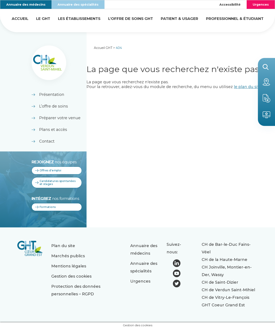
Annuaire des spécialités (78, 4)
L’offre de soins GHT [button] (130, 18)
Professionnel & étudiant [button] (235, 18)
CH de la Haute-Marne (224, 259)
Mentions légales (68, 266)
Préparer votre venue (59, 118)
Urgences (261, 4)
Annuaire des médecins (25, 4)
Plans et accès (53, 129)
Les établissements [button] (79, 18)
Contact (47, 141)
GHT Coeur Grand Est (223, 305)
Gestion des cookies (71, 276)
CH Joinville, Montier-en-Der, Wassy (227, 271)
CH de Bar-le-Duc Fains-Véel (226, 248)
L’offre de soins (53, 106)
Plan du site (63, 245)
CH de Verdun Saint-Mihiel (228, 290)
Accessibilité (230, 4)
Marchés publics (68, 256)
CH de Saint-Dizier (220, 282)
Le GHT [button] (43, 18)
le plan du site (247, 86)
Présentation (51, 94)
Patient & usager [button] (179, 18)
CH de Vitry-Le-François (225, 297)
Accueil (20, 18)
